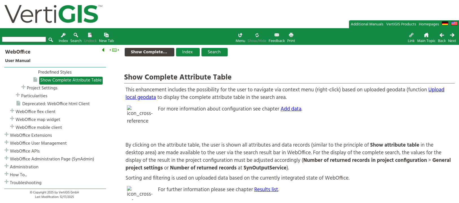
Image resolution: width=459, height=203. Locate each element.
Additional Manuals (367, 24)
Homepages (429, 24)
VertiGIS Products (401, 24)
